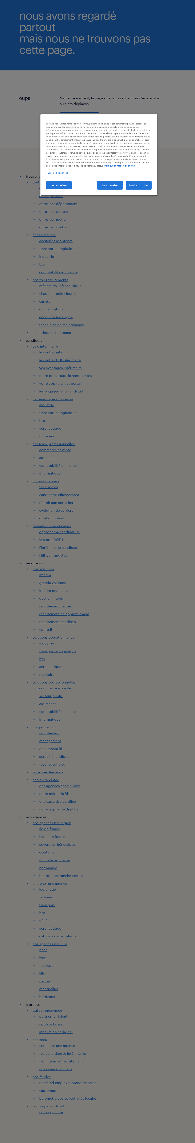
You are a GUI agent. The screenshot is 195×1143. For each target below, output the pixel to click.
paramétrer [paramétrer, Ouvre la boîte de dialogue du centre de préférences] (59, 185)
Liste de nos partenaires (59, 172)
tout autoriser (139, 185)
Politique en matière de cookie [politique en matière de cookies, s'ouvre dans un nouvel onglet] (119, 165)
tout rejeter (110, 185)
